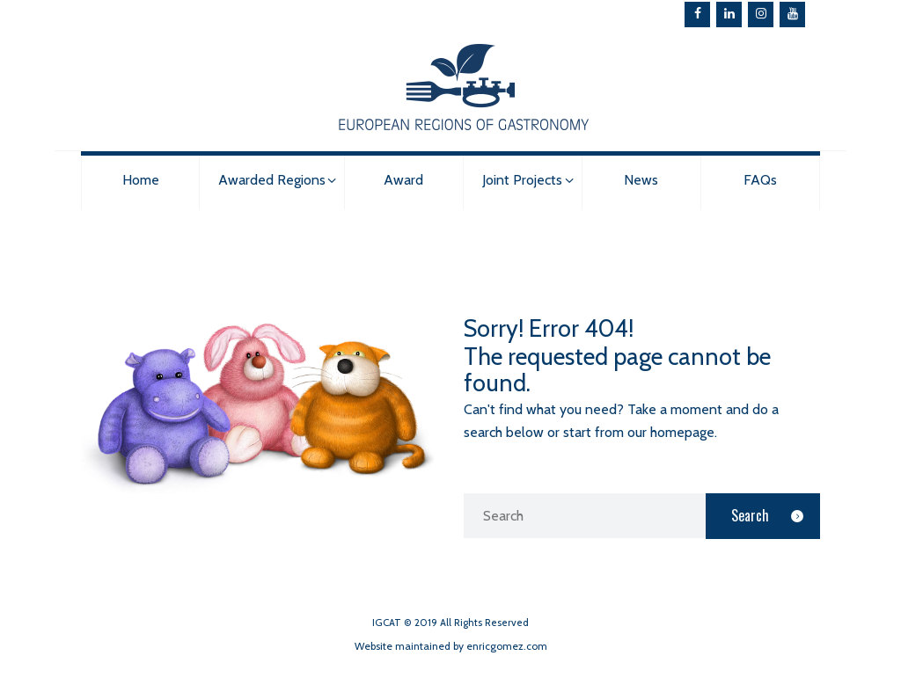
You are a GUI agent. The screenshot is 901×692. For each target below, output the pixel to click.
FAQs (760, 179)
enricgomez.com (506, 645)
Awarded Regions (272, 179)
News (641, 179)
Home (140, 179)
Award (403, 179)
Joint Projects (522, 179)
